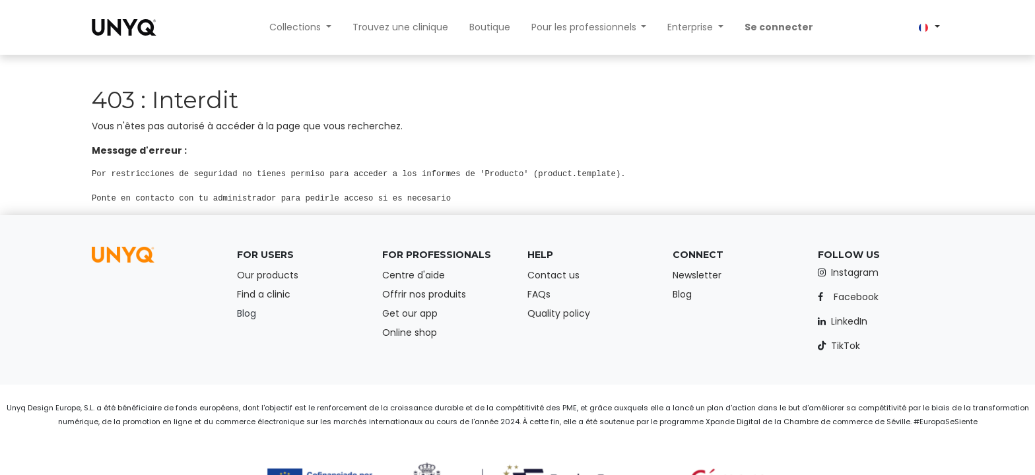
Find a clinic (263, 294)
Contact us (553, 275)
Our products (267, 275)
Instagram (855, 272)
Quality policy (558, 313)
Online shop (409, 332)
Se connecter (779, 27)
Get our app (410, 313)
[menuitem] (400, 27)
